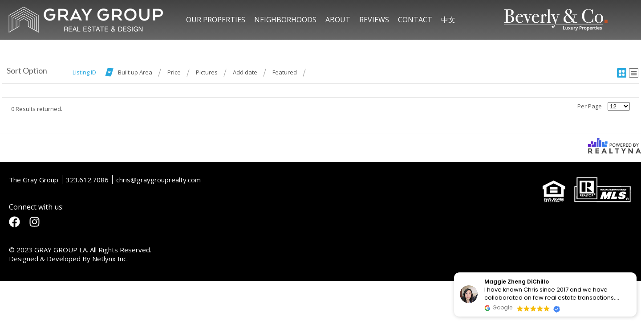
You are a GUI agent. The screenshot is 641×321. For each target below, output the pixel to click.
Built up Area (135, 72)
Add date (245, 72)
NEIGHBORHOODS (285, 20)
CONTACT (415, 20)
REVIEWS (374, 20)
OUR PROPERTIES (215, 20)
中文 (448, 20)
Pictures (207, 72)
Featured (284, 72)
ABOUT (337, 20)
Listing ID (84, 72)
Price (174, 72)
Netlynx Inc (109, 258)
